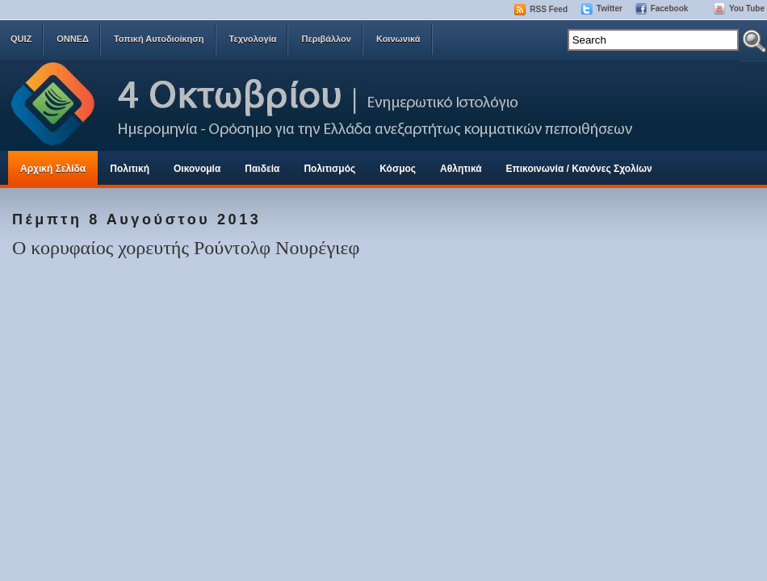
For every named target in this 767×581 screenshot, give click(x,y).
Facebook (661, 9)
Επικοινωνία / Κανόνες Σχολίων (579, 168)
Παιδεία (262, 168)
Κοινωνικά (398, 39)
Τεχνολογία (253, 39)
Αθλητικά (461, 168)
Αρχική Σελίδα (53, 168)
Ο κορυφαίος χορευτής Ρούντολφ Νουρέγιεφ (185, 247)
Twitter (601, 9)
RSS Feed (540, 9)
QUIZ (20, 39)
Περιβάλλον (325, 39)
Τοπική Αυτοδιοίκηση (159, 39)
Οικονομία (197, 168)
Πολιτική (129, 168)
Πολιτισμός (329, 168)
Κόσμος (397, 168)
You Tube (739, 9)
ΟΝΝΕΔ (73, 39)
